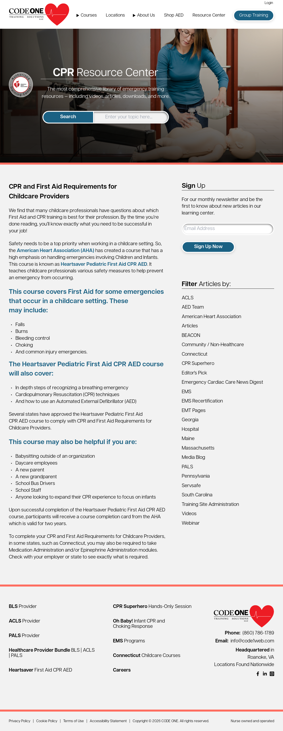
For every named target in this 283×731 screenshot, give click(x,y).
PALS (187, 467)
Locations (115, 15)
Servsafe (191, 485)
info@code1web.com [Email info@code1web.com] (244, 641)
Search (68, 117)
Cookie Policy (46, 721)
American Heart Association (211, 316)
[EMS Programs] (129, 641)
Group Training (253, 15)
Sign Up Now (208, 246)
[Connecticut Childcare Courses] (146, 655)
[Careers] (122, 670)
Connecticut (194, 354)
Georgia (190, 420)
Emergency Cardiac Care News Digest (222, 382)
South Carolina (197, 495)
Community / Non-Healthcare (213, 344)
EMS (186, 392)
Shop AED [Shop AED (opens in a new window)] (174, 15)
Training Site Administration (210, 504)
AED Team (193, 307)
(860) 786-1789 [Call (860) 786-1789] (249, 633)
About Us (146, 15)
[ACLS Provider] (24, 621)
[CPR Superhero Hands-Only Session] (152, 606)
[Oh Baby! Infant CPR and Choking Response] (139, 624)
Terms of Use (73, 721)
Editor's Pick (194, 373)
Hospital (190, 429)
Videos (189, 513)
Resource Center (209, 15)
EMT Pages (194, 410)
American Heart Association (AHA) (55, 250)
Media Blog (193, 457)
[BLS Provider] (23, 606)
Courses (89, 15)
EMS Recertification (202, 401)
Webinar (191, 523)
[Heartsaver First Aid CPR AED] (40, 670)
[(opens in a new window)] (258, 673)
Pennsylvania (196, 476)
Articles (190, 326)
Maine (188, 438)
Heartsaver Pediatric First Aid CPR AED (104, 264)
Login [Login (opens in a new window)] (269, 3)
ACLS (187, 298)
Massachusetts (198, 448)
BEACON (191, 335)
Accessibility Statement (108, 721)
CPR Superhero (198, 363)
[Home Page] (39, 14)
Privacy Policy (19, 721)
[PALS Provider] (24, 635)
